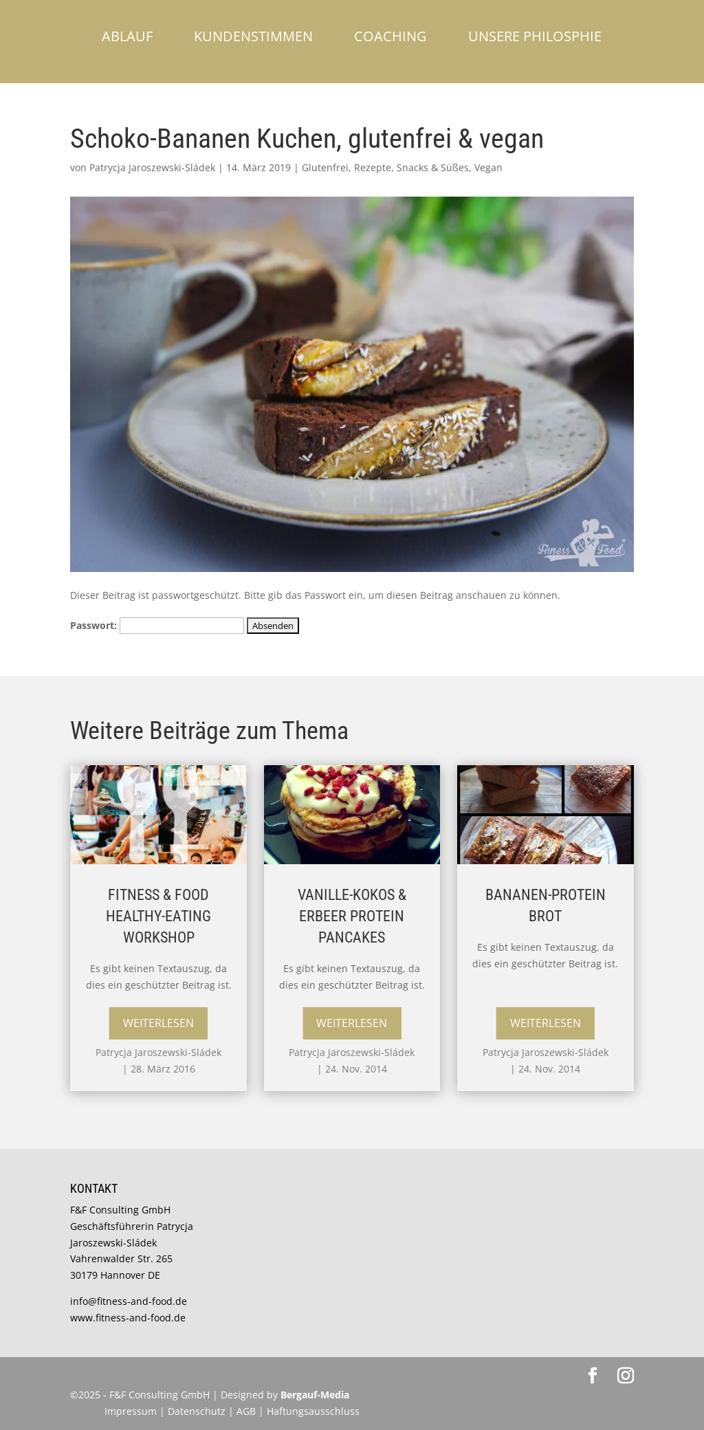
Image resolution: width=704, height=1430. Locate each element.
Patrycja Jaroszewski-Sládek (152, 167)
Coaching (390, 36)
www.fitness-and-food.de (128, 1317)
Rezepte (372, 167)
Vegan (488, 167)
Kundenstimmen (253, 36)
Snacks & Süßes (433, 167)
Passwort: (157, 625)
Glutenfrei (325, 167)
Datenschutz (198, 1411)
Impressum (130, 1411)
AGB (246, 1411)
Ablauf (127, 36)
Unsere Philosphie (535, 36)
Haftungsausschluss (313, 1411)
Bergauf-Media (314, 1394)
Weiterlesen (158, 1023)
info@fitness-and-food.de (128, 1301)
